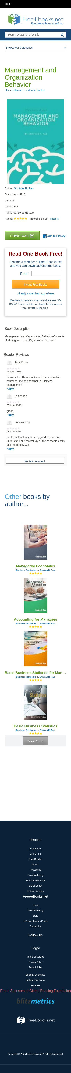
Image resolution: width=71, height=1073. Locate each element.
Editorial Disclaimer (35, 980)
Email (24, 274)
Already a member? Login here (35, 293)
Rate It (54, 218)
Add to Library (54, 236)
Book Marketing (35, 875)
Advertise (35, 985)
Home (35, 905)
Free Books (35, 848)
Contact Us (35, 926)
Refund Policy (35, 967)
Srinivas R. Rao (24, 188)
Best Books (35, 854)
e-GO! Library (35, 885)
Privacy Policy (35, 962)
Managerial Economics (35, 566)
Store (35, 915)
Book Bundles (35, 859)
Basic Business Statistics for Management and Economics (35, 673)
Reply (10, 388)
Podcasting (35, 870)
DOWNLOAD (22, 235)
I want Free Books (35, 284)
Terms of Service (35, 956)
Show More (35, 741)
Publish (35, 864)
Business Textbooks (26, 570)
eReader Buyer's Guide (35, 921)
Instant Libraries (35, 891)
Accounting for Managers (35, 619)
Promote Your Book (35, 880)
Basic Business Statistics (35, 726)
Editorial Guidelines (35, 975)
